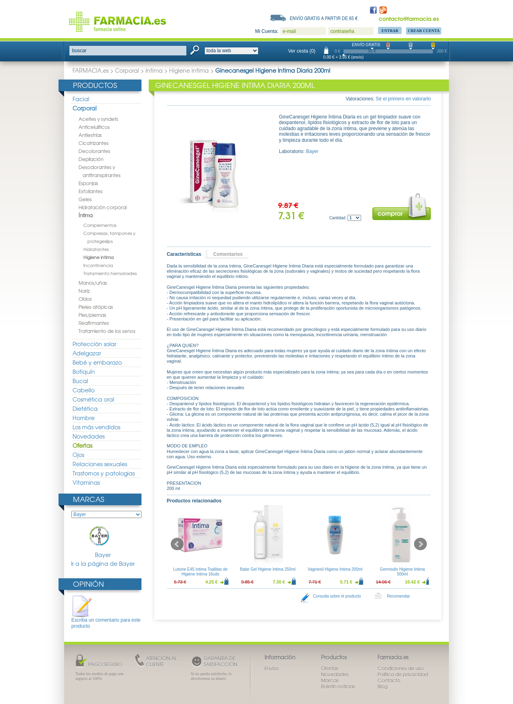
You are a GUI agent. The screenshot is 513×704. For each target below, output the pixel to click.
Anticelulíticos (94, 127)
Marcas (88, 499)
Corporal (127, 70)
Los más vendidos (96, 427)
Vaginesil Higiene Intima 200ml (335, 569)
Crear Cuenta (424, 31)
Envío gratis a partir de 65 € (324, 18)
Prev (177, 544)
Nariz (84, 290)
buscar (79, 50)
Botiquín (84, 371)
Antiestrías (90, 135)
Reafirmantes (94, 322)
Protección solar (94, 344)
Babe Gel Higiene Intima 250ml (267, 569)
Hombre (84, 418)
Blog (383, 686)
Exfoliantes (91, 191)
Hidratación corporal (103, 207)
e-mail (289, 31)
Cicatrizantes (94, 143)
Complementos (99, 225)
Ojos (78, 455)
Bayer (103, 541)
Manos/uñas (93, 282)
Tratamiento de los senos (107, 331)
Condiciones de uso (401, 668)
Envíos (272, 668)
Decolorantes (94, 151)
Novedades (89, 436)
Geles (85, 199)
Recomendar (398, 596)
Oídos (85, 298)
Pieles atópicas (96, 306)
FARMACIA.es (91, 70)
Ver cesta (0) (301, 51)
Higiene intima (189, 70)
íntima (154, 70)
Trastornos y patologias (104, 473)
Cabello (84, 390)
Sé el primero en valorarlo (403, 99)
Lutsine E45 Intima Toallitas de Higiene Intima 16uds (200, 571)
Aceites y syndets (98, 118)
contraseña (342, 31)
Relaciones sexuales (100, 464)
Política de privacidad (403, 674)
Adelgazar (87, 353)
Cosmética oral (93, 399)
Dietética (85, 408)
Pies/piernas (92, 314)
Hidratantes (96, 249)
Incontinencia (98, 265)
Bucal (80, 381)
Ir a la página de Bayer (103, 563)
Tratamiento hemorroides (110, 273)
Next (420, 544)
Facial (81, 99)
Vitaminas (86, 482)
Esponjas (88, 183)
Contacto (389, 680)
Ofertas (82, 445)
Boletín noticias (338, 686)
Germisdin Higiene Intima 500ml (402, 571)
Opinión (88, 583)
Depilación (91, 159)
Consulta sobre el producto (337, 596)
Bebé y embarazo (97, 362)
